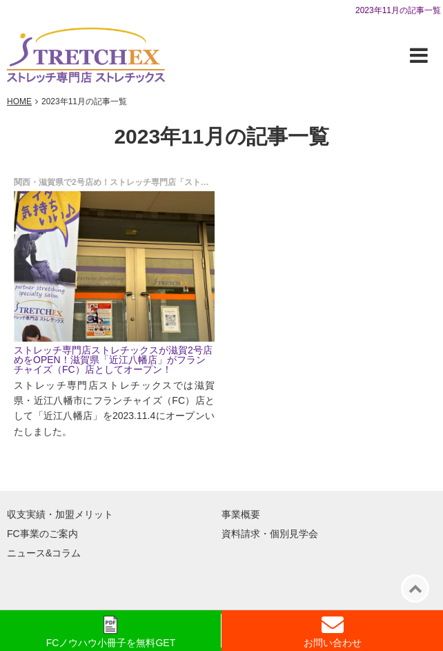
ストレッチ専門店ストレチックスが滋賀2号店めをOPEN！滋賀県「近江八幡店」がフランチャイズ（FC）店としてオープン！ (113, 359)
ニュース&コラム (44, 552)
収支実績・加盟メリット (60, 514)
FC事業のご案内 (42, 533)
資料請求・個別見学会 (270, 533)
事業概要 (241, 514)
